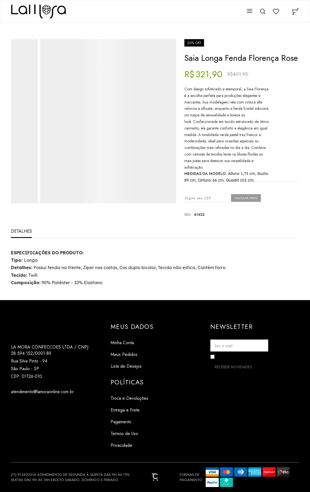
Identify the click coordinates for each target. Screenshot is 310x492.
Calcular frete (246, 198)
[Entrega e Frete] (129, 410)
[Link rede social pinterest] (36, 404)
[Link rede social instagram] (14, 404)
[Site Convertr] (155, 477)
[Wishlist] (276, 11)
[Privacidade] (129, 445)
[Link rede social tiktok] (25, 404)
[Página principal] (38, 11)
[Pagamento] (129, 422)
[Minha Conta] (132, 342)
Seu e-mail (223, 346)
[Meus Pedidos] (132, 354)
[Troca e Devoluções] (129, 398)
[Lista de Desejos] (132, 366)
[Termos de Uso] (129, 433)
